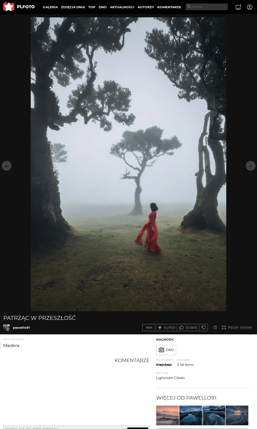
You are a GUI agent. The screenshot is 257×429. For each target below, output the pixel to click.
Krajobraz (164, 365)
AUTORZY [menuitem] (146, 7)
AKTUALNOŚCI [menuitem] (122, 7)
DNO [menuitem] (103, 7)
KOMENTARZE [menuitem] (169, 7)
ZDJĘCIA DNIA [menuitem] (73, 7)
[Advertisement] (59, 389)
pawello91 (21, 327)
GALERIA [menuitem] (50, 7)
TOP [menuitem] (91, 7)
